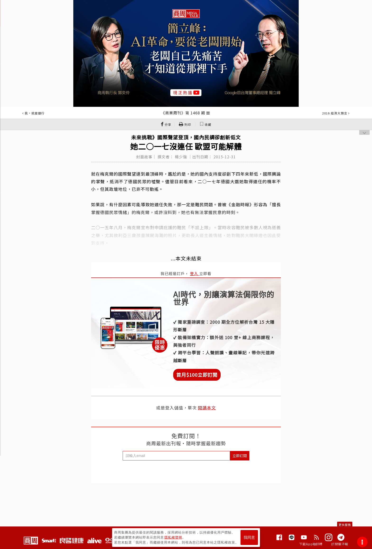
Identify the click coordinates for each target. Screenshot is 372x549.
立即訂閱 (239, 455)
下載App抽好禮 (311, 544)
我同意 (249, 537)
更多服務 (345, 525)
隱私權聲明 (173, 537)
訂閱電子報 (339, 544)
